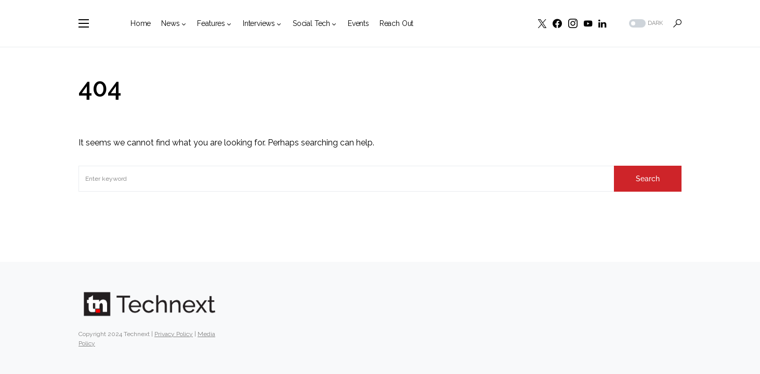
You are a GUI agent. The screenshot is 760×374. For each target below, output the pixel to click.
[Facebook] (557, 23)
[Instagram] (573, 23)
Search (648, 179)
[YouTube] (588, 23)
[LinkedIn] (602, 23)
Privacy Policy (173, 334)
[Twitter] (542, 23)
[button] (83, 23)
